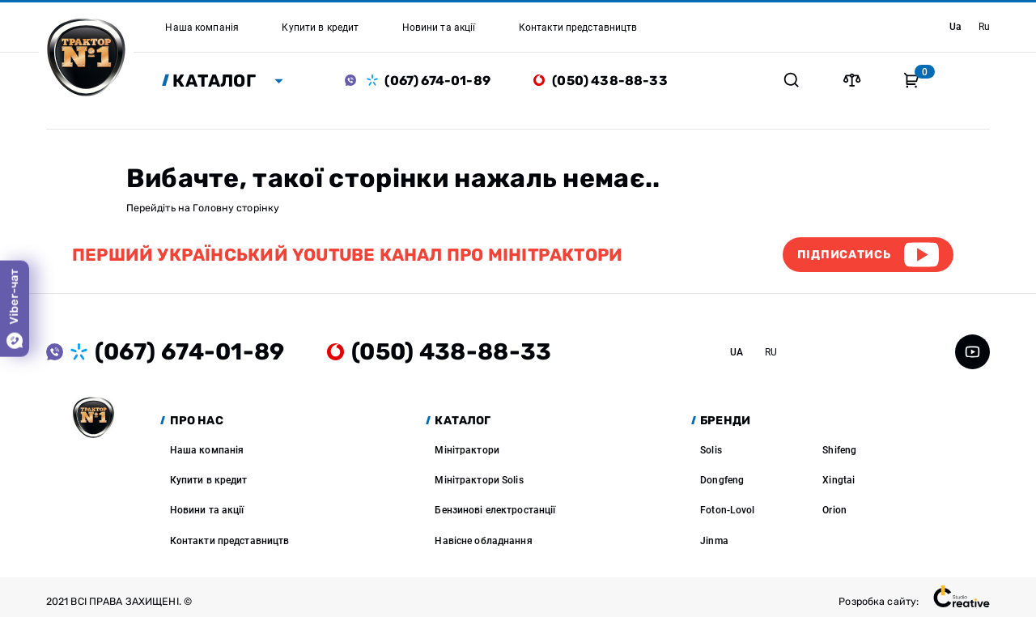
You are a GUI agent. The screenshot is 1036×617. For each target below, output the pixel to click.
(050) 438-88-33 (609, 80)
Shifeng (839, 450)
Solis (711, 450)
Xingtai (838, 480)
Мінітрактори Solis (479, 480)
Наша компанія (207, 450)
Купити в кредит (209, 480)
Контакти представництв (230, 540)
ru (984, 26)
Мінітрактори (467, 450)
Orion (834, 510)
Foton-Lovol (727, 510)
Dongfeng (722, 480)
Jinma (714, 540)
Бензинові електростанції (495, 510)
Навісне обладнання (483, 540)
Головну (213, 208)
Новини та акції (207, 510)
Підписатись (844, 255)
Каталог (214, 80)
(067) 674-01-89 (437, 80)
